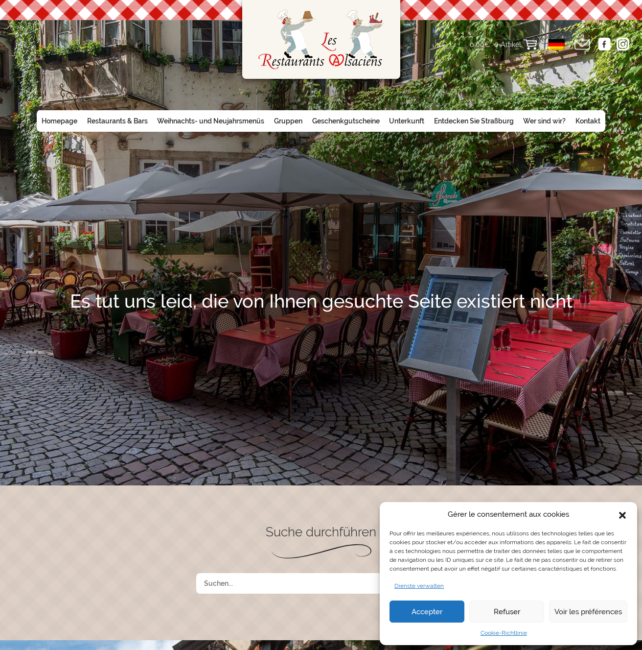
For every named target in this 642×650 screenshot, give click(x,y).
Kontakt (587, 121)
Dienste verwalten (419, 585)
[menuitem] (557, 44)
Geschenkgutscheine (346, 121)
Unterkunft (406, 121)
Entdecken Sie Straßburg (474, 121)
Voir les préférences (588, 611)
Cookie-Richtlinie (504, 632)
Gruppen (288, 121)
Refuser (507, 611)
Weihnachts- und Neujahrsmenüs (210, 121)
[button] (622, 514)
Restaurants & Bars (117, 121)
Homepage (59, 121)
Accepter (427, 611)
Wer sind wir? (544, 121)
